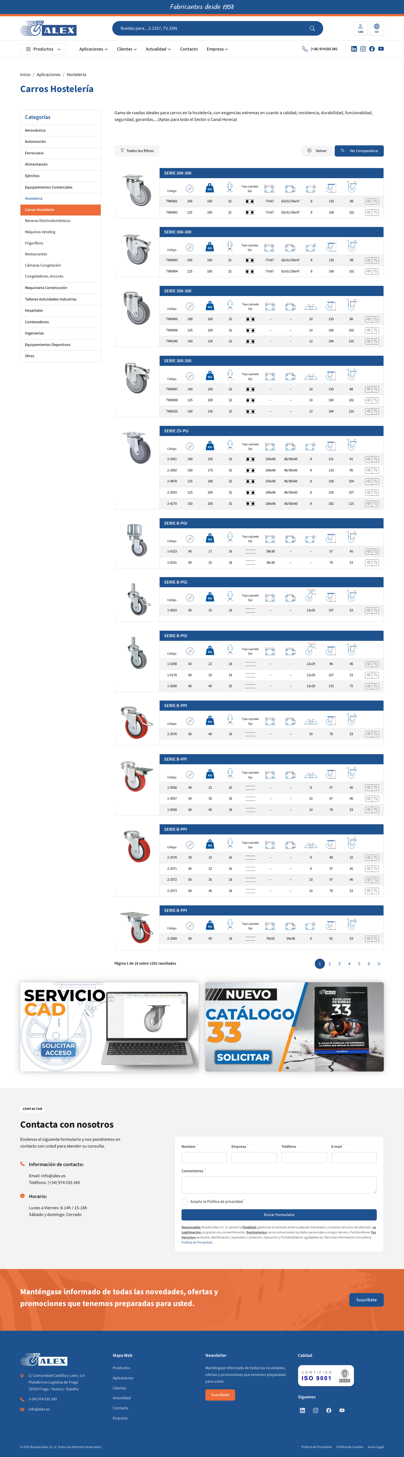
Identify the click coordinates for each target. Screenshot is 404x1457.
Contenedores (37, 322)
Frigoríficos (34, 243)
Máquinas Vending (40, 232)
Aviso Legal (376, 1447)
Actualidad (156, 49)
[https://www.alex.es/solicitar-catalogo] (294, 1026)
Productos (39, 49)
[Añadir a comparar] (375, 201)
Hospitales (34, 310)
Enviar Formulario (279, 1215)
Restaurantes (36, 254)
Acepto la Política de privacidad (216, 1201)
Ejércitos (32, 176)
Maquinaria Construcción (46, 288)
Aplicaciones (91, 49)
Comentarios (192, 1171)
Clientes (124, 49)
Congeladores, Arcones (44, 276)
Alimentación (36, 164)
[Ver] (368, 201)
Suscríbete (366, 1300)
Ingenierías (34, 333)
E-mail (336, 1146)
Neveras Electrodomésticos (47, 221)
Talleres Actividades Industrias (51, 299)
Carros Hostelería (39, 210)
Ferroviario (34, 153)
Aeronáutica (35, 130)
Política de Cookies (349, 1447)
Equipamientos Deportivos (47, 345)
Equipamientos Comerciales (48, 187)
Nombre (188, 1146)
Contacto (189, 49)
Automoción (35, 141)
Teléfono (288, 1146)
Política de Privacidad (197, 1242)
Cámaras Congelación (43, 265)
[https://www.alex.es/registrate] (109, 1026)
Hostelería (76, 75)
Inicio (25, 75)
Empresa (215, 49)
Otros (29, 356)
